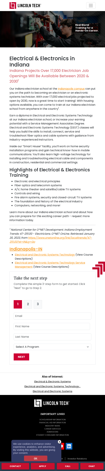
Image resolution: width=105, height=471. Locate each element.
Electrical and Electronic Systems (52, 391)
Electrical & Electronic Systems (52, 381)
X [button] (59, 441)
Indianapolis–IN (26, 249)
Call (67, 466)
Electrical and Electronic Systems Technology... (52, 386)
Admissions (52, 431)
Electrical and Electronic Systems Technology (45, 255)
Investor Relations (77, 458)
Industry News (52, 425)
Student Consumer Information (52, 435)
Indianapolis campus (71, 89)
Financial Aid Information (52, 422)
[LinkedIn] (69, 446)
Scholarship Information (53, 419)
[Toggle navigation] (91, 5)
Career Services (52, 428)
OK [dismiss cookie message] (35, 458)
